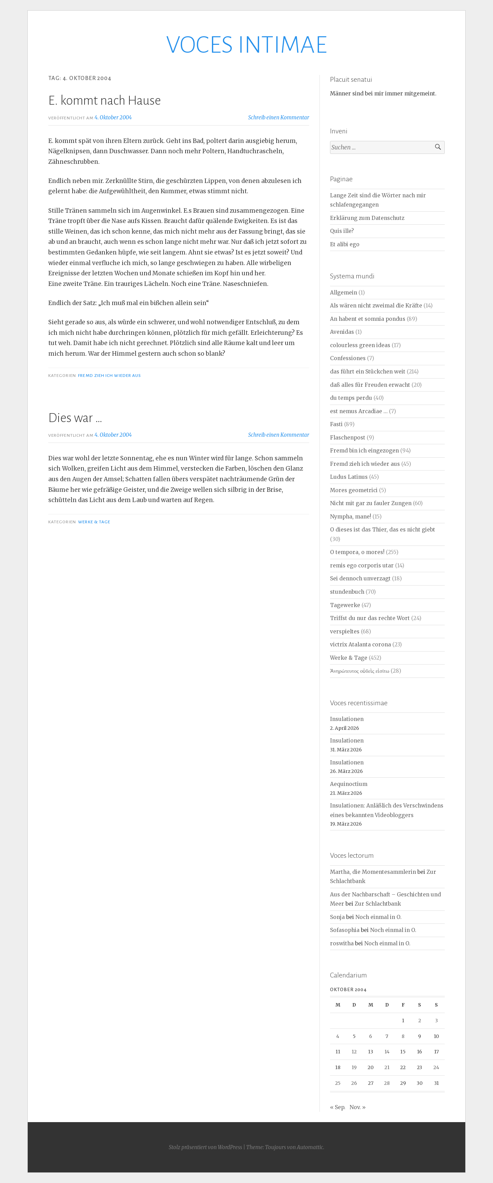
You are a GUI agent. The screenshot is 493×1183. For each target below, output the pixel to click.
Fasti (336, 424)
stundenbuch (347, 592)
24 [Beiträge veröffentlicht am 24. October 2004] (436, 1067)
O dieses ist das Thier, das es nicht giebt (382, 529)
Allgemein (343, 292)
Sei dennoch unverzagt (360, 578)
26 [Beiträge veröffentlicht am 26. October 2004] (354, 1083)
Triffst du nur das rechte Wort (370, 618)
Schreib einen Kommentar (278, 117)
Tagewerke (345, 605)
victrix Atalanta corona (360, 644)
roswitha (342, 943)
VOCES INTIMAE (246, 45)
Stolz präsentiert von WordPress (205, 1147)
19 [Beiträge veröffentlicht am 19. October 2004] (354, 1067)
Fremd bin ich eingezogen (364, 450)
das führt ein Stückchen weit (367, 371)
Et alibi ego (344, 244)
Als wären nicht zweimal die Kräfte (376, 305)
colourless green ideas (360, 345)
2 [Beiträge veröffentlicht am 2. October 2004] (419, 1020)
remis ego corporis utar (362, 565)
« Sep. (337, 1107)
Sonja (337, 917)
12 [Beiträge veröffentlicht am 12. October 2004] (354, 1052)
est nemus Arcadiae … (359, 411)
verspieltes (344, 631)
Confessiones (348, 358)
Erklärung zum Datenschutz (367, 218)
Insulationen (347, 719)
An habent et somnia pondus (367, 319)
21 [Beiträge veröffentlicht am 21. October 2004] (387, 1067)
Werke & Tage (94, 522)
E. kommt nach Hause (104, 100)
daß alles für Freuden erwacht (370, 385)
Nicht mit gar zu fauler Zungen (371, 503)
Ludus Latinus (349, 477)
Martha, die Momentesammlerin (373, 872)
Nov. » (358, 1107)
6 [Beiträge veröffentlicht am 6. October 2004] (370, 1036)
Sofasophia (344, 930)
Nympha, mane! (350, 516)
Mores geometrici (354, 490)
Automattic (310, 1147)
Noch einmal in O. (378, 917)
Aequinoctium (348, 784)
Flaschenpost (347, 437)
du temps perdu (351, 398)
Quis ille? (342, 231)
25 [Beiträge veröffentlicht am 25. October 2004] (338, 1083)
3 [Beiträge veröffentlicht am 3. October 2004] (436, 1020)
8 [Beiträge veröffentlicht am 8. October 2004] (403, 1036)
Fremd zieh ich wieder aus (109, 375)
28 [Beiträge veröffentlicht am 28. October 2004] (387, 1083)
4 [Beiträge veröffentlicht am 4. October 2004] (337, 1036)
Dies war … (75, 418)
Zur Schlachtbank (378, 904)
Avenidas (342, 332)
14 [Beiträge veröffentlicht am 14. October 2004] (387, 1052)
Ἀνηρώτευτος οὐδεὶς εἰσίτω (359, 671)
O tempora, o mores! (357, 552)
